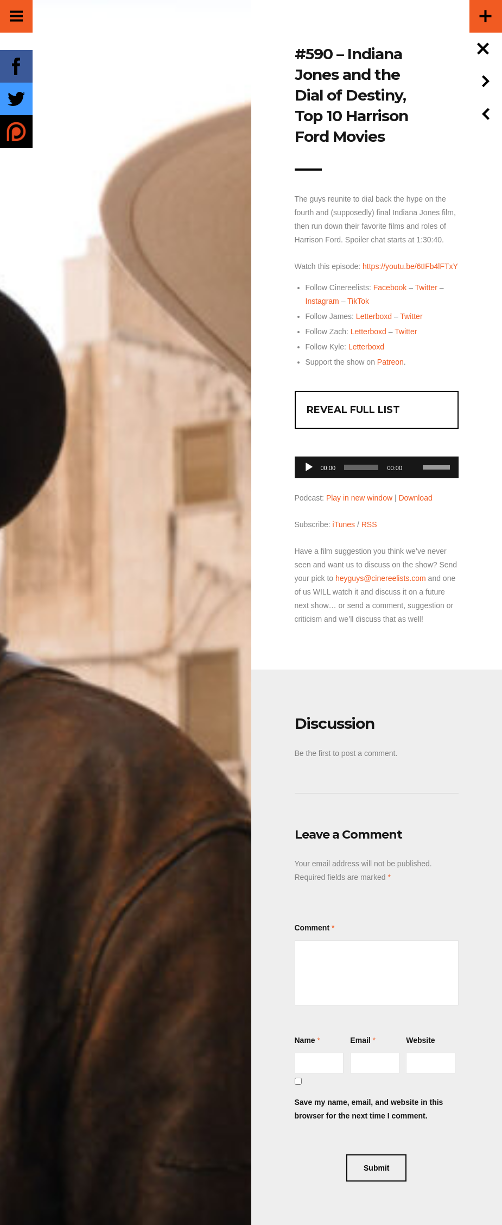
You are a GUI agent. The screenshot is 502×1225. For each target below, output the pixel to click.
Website (420, 1040)
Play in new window (359, 497)
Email (360, 1040)
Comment (312, 927)
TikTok (358, 301)
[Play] (308, 467)
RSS (369, 524)
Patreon (390, 362)
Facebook (389, 287)
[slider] (361, 467)
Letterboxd (374, 316)
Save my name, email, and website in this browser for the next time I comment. (369, 1109)
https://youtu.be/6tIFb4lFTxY (410, 266)
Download (415, 497)
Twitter (426, 287)
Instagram (322, 301)
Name (305, 1040)
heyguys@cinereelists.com (380, 578)
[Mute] (414, 450)
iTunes (344, 524)
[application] (377, 464)
